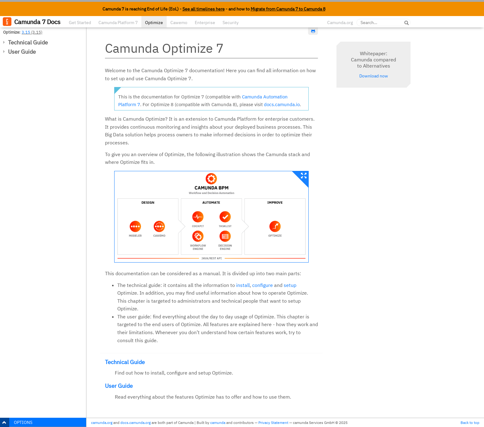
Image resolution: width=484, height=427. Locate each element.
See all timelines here (203, 9)
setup (290, 285)
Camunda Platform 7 (118, 22)
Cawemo (178, 22)
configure (262, 285)
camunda (217, 422)
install (243, 285)
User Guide (22, 51)
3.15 (26, 32)
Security (231, 22)
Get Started (80, 22)
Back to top (470, 422)
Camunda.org (340, 22)
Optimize (154, 22)
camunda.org (101, 422)
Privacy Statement (273, 422)
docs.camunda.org (135, 422)
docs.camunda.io (282, 104)
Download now (373, 76)
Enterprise (205, 22)
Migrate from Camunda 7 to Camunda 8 (288, 9)
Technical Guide (28, 42)
